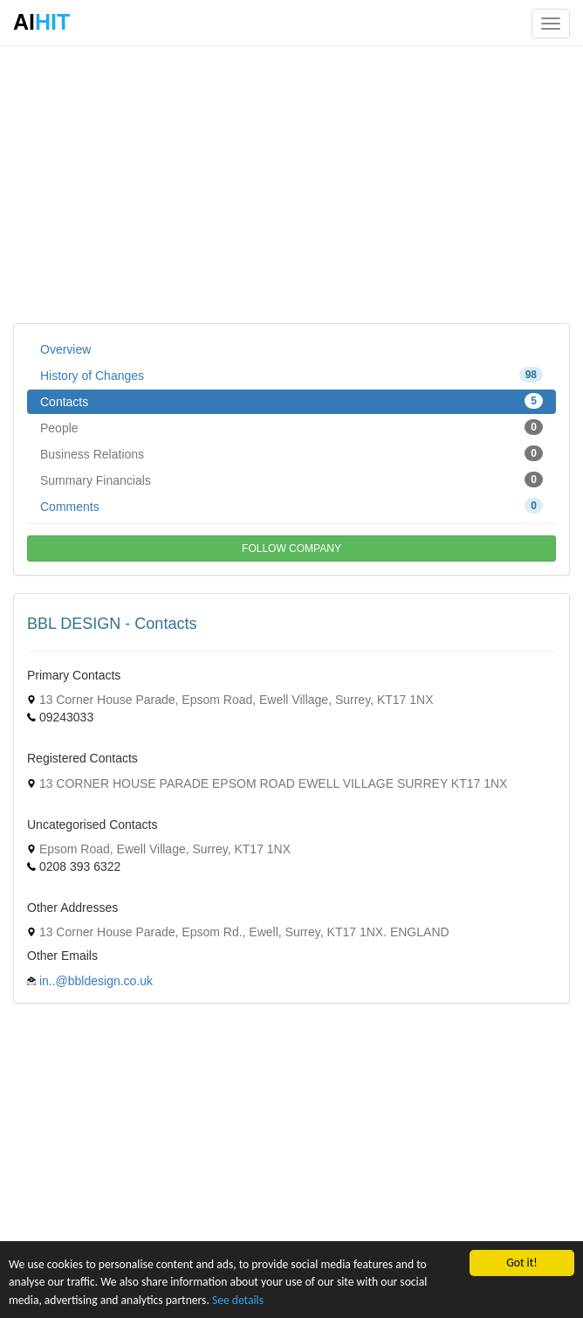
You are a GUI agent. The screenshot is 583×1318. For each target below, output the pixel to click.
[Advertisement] (291, 183)
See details (238, 1300)
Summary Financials (291, 479)
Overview (65, 349)
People (291, 427)
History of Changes (291, 375)
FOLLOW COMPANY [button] (291, 548)
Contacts (291, 401)
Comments (291, 506)
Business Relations (291, 453)
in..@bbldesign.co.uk (96, 981)
